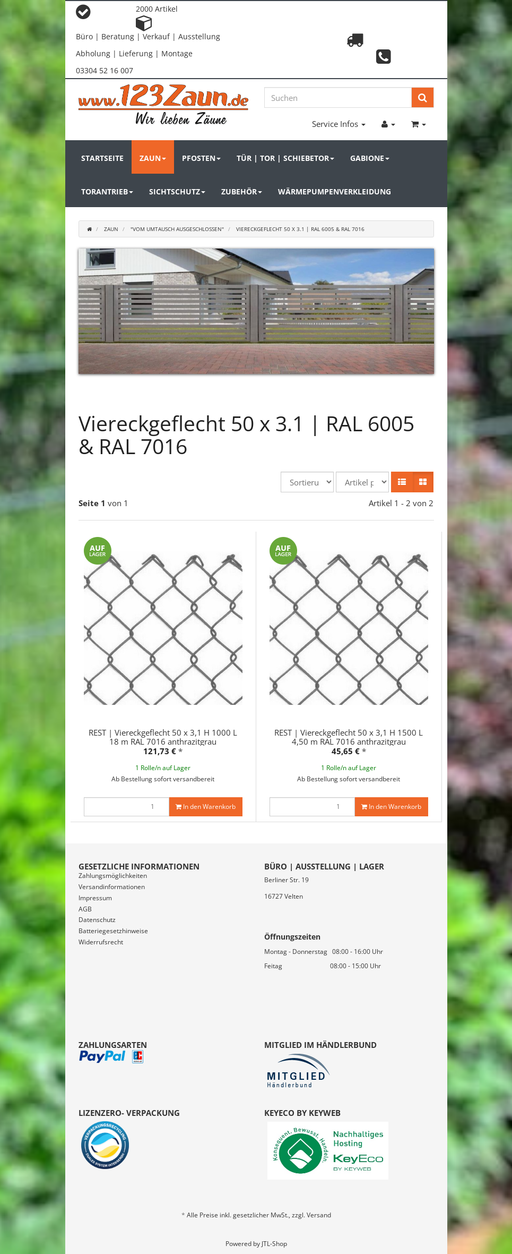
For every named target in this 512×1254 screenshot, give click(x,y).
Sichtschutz (177, 191)
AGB (85, 909)
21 (373, 396)
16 (304, 396)
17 (318, 396)
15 (291, 396)
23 (401, 396)
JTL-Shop (274, 1243)
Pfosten (201, 158)
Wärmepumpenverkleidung (334, 191)
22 (387, 396)
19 (346, 396)
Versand (319, 1214)
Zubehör (241, 191)
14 (277, 396)
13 (263, 396)
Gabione (369, 158)
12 (249, 396)
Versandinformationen (112, 886)
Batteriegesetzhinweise (113, 930)
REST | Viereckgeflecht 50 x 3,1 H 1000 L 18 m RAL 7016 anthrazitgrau (163, 737)
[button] (402, 482)
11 (235, 396)
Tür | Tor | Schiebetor (285, 158)
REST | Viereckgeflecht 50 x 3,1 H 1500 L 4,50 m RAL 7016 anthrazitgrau (348, 737)
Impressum (95, 897)
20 (360, 396)
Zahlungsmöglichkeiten (113, 875)
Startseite (102, 158)
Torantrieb (107, 191)
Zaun (153, 158)
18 (332, 396)
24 (415, 396)
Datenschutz (97, 919)
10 (222, 396)
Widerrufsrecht (101, 941)
